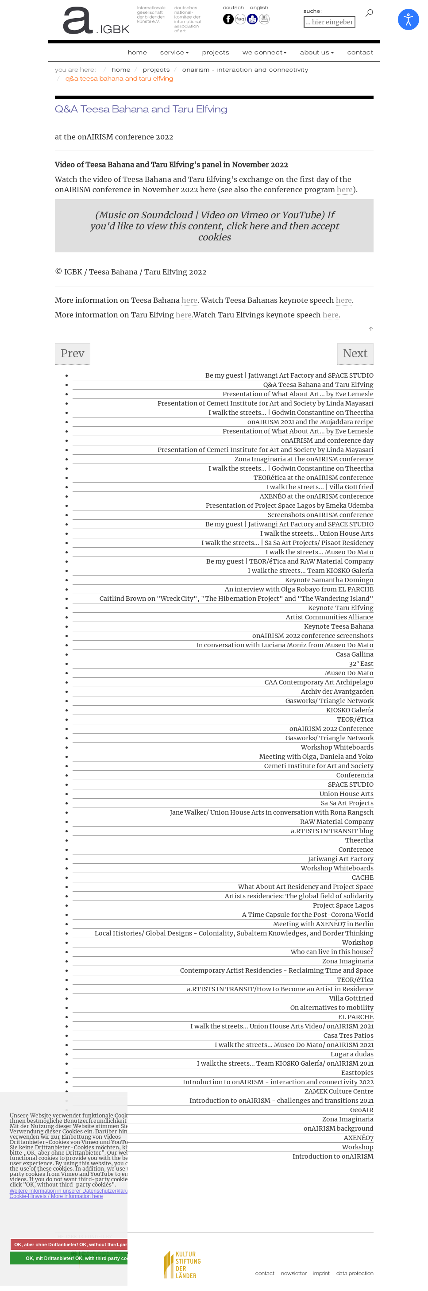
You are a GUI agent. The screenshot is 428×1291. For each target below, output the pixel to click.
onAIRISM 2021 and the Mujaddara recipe (310, 422)
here (345, 189)
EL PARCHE (356, 1017)
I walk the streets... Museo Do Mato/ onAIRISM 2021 (294, 1045)
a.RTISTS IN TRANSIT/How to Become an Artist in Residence (280, 989)
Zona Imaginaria (348, 961)
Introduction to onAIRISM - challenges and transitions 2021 (281, 1101)
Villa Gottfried (351, 998)
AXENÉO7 (359, 1138)
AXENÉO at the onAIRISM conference (317, 496)
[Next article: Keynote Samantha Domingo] (355, 353)
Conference (356, 850)
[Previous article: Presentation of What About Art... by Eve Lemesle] (72, 353)
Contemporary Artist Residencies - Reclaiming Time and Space (277, 970)
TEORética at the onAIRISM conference (314, 478)
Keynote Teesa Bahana (339, 626)
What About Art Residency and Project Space (306, 887)
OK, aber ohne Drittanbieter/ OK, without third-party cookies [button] (82, 1244)
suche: (313, 11)
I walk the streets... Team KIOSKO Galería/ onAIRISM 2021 (285, 1063)
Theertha (359, 840)
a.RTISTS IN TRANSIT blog (332, 831)
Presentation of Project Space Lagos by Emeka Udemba (290, 506)
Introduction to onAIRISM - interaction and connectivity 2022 (278, 1082)
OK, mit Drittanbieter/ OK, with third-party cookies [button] (82, 1258)
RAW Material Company (337, 822)
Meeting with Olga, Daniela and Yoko (316, 757)
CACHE (363, 877)
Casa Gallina (355, 654)
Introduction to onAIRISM (333, 1156)
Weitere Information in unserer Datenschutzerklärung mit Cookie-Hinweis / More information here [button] (76, 1193)
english (259, 7)
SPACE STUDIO (351, 785)
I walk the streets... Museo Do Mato (320, 552)
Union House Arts (347, 794)
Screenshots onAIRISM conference (321, 515)
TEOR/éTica (355, 719)
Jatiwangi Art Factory (341, 859)
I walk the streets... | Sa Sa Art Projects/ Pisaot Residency (287, 543)
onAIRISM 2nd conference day (327, 441)
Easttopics (357, 1073)
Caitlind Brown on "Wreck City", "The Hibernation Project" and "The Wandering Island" (237, 599)
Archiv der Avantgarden (337, 692)
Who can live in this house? (332, 952)
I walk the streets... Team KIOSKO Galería (311, 571)
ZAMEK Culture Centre (339, 1091)
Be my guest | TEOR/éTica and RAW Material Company (290, 561)
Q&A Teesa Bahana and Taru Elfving (318, 385)
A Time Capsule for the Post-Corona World (308, 915)
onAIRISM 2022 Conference (331, 729)
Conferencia (355, 775)
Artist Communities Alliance (330, 617)
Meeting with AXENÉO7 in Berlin (323, 924)
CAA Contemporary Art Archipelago (319, 682)
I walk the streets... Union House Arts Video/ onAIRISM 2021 (282, 1026)
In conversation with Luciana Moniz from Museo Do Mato (285, 645)
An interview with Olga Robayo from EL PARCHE (299, 589)
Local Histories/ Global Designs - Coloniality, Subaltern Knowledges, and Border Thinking (234, 933)
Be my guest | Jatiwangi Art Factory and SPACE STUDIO (289, 375)
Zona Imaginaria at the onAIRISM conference (304, 459)
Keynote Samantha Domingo (329, 580)
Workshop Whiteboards (337, 747)
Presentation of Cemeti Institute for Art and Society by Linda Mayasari (266, 403)
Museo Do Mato (349, 673)
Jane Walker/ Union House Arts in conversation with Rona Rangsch (272, 812)
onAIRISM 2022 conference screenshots (313, 636)
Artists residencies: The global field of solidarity (299, 896)
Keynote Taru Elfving (341, 608)
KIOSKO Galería (350, 710)
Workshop (358, 943)
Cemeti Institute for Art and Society (319, 766)
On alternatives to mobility (332, 1008)
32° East (361, 664)
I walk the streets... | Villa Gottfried (320, 487)
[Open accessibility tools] (408, 19)
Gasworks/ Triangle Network (329, 701)
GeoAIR (362, 1110)
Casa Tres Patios (349, 1036)
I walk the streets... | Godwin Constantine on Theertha (291, 413)
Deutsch (234, 7)
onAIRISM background (339, 1129)
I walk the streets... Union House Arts (317, 533)
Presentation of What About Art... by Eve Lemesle (298, 394)
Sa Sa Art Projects (347, 803)
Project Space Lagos (343, 905)
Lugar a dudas (352, 1054)
